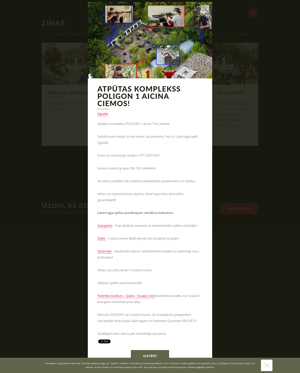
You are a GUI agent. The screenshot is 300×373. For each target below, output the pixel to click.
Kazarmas (104, 251)
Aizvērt (150, 356)
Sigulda (102, 114)
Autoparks (104, 225)
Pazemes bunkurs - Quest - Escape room (126, 296)
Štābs (101, 238)
